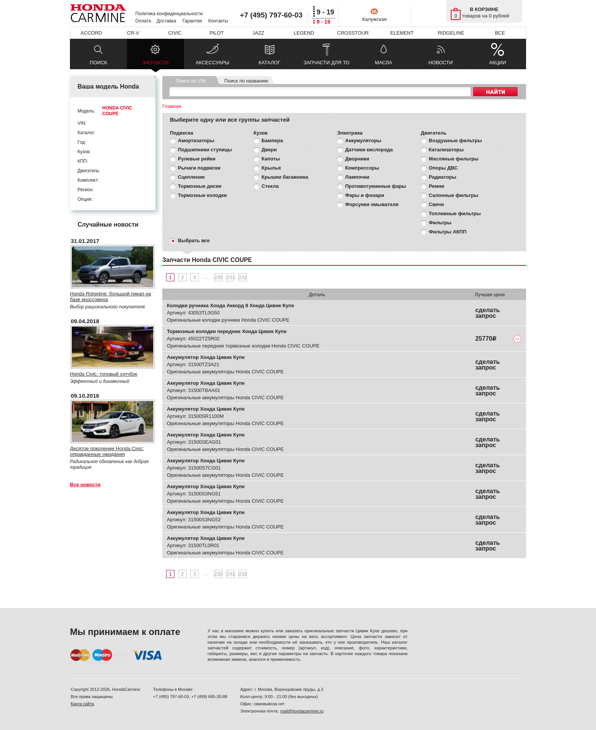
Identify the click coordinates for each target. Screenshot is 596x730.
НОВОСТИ (440, 62)
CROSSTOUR (353, 33)
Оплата (143, 21)
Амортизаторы (196, 140)
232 (243, 277)
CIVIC (175, 33)
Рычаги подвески (199, 168)
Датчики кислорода (369, 149)
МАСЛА (383, 62)
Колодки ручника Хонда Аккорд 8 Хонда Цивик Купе (230, 305)
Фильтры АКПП (447, 232)
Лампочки (357, 177)
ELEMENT (402, 33)
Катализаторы (446, 149)
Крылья (271, 168)
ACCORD (91, 33)
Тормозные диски (199, 186)
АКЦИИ (497, 62)
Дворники (357, 159)
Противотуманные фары (375, 186)
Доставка (166, 21)
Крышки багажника (285, 177)
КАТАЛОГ (269, 62)
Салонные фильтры (453, 195)
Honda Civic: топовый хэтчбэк (103, 374)
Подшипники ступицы (205, 149)
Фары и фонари (364, 195)
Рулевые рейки (197, 159)
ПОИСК (98, 62)
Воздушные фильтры (455, 140)
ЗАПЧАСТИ (155, 64)
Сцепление (191, 177)
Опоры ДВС (443, 168)
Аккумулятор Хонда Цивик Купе (206, 357)
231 (231, 277)
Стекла (270, 186)
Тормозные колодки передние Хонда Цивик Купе (227, 331)
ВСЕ (500, 33)
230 (218, 277)
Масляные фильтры (454, 159)
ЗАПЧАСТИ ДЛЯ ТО (326, 62)
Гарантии (192, 21)
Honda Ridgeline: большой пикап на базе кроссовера (110, 296)
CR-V (133, 33)
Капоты (271, 159)
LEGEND (304, 33)
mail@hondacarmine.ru (301, 711)
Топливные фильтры (455, 213)
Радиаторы (442, 177)
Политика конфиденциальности (169, 13)
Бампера (272, 140)
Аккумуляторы (363, 140)
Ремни (436, 186)
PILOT (216, 33)
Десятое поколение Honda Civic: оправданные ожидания (107, 451)
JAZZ (258, 33)
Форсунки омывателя (371, 204)
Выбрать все (194, 240)
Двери (269, 149)
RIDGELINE (450, 33)
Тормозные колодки (202, 195)
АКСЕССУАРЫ (213, 62)
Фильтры (440, 222)
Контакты (218, 21)
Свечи (436, 204)
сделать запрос (487, 313)
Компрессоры (362, 168)
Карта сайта (82, 703)
